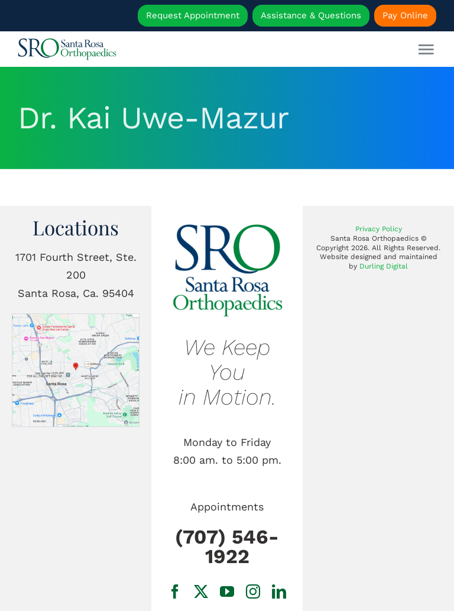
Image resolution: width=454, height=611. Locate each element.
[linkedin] (279, 591)
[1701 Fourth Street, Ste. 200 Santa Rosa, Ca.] (75, 319)
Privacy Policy (378, 229)
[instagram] (253, 591)
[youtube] (227, 591)
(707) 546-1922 (227, 546)
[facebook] (175, 591)
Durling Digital (383, 266)
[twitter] (201, 591)
